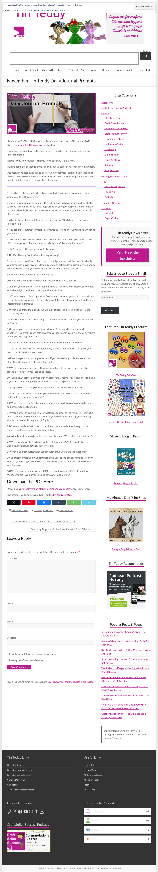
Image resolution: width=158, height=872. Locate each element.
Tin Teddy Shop (14, 765)
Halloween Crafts (113, 144)
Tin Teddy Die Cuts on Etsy (19, 775)
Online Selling (111, 154)
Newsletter (12, 784)
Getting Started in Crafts (114, 176)
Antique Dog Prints (114, 186)
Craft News (107, 102)
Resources (107, 69)
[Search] (145, 56)
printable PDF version (29, 144)
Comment (13, 558)
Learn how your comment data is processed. (71, 681)
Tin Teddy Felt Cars (126, 375)
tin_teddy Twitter (62, 494)
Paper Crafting (112, 159)
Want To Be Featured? (53, 69)
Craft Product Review (115, 133)
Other (104, 181)
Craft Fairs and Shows (116, 128)
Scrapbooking (111, 170)
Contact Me (144, 69)
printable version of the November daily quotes (45, 488)
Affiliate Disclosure (93, 775)
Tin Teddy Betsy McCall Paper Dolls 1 (126, 421)
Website (11, 637)
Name (11, 603)
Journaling (48, 510)
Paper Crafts (111, 218)
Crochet (108, 212)
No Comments (66, 510)
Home (17, 69)
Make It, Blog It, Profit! (126, 483)
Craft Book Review (114, 123)
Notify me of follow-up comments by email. (33, 653)
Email (10, 621)
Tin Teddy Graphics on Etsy (20, 770)
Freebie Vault (31, 69)
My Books (109, 191)
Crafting (38, 510)
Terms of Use (90, 765)
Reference (109, 165)
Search (147, 50)
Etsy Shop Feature (114, 138)
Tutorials (106, 208)
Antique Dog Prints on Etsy (126, 549)
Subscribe (110, 310)
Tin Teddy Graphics (111, 202)
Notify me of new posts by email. (27, 660)
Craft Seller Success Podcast (83, 69)
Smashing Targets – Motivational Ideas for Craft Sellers (61, 529)
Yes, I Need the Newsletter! (128, 255)
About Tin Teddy (126, 69)
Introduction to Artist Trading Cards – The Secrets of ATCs (43, 521)
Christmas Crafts (113, 117)
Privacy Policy (90, 770)
